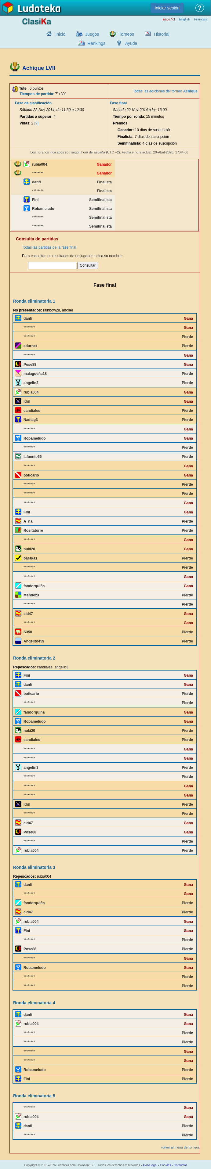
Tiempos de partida (36, 94)
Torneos (126, 34)
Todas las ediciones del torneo (165, 91)
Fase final (118, 103)
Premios (120, 123)
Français (200, 19)
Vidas (24, 123)
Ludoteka (39, 8)
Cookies (165, 1165)
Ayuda (131, 43)
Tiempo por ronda (128, 116)
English (184, 19)
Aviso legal (150, 1165)
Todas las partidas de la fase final (49, 247)
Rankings (96, 43)
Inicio (60, 34)
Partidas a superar (36, 116)
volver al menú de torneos (180, 1147)
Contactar (180, 1165)
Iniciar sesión (167, 7)
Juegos (92, 34)
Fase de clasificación (33, 103)
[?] (36, 123)
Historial (161, 34)
